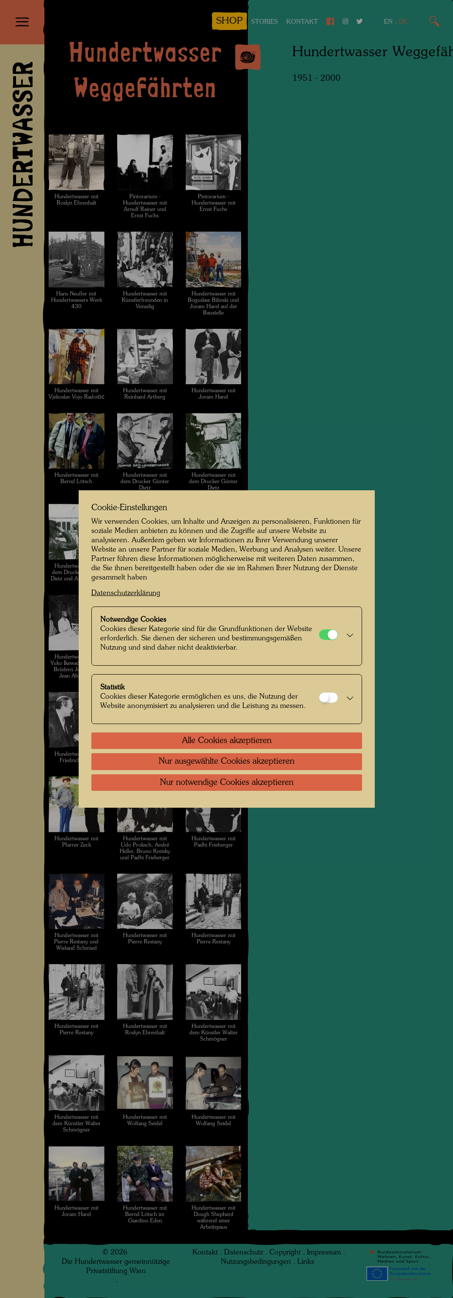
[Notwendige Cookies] (328, 634)
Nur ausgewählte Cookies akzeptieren (226, 761)
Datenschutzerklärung (125, 593)
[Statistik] (328, 697)
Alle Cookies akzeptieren (227, 741)
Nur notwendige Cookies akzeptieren (227, 783)
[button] (347, 636)
